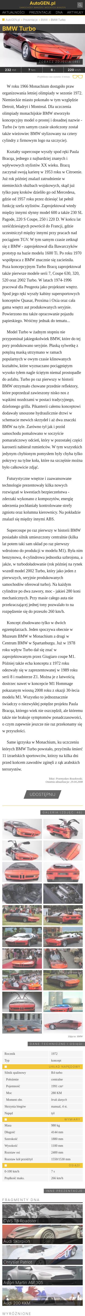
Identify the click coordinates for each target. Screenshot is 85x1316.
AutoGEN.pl (13, 19)
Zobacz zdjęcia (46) (59, 61)
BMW (44, 19)
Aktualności (13, 12)
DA (59, 12)
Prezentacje (40, 12)
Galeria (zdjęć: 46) (63, 812)
